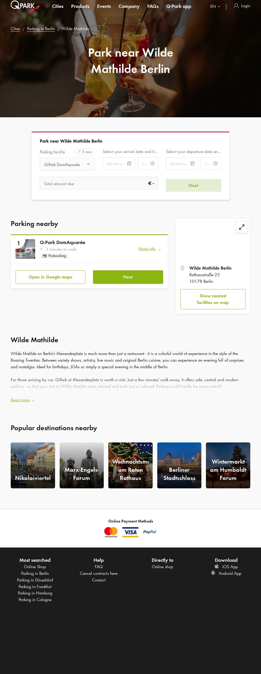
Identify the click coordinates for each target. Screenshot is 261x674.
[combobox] (216, 12)
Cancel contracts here (99, 571)
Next (128, 274)
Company (129, 11)
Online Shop (35, 564)
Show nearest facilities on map (213, 299)
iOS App (226, 564)
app (178, 11)
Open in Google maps (50, 274)
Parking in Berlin (41, 28)
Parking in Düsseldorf (35, 577)
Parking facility (52, 152)
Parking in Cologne (35, 597)
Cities (57, 11)
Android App (226, 571)
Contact (99, 577)
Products (80, 11)
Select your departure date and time (193, 151)
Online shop (162, 564)
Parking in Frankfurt (35, 584)
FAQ (99, 564)
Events (104, 11)
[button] (130, 398)
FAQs (153, 11)
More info (146, 248)
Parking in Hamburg (35, 591)
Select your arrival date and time (130, 151)
